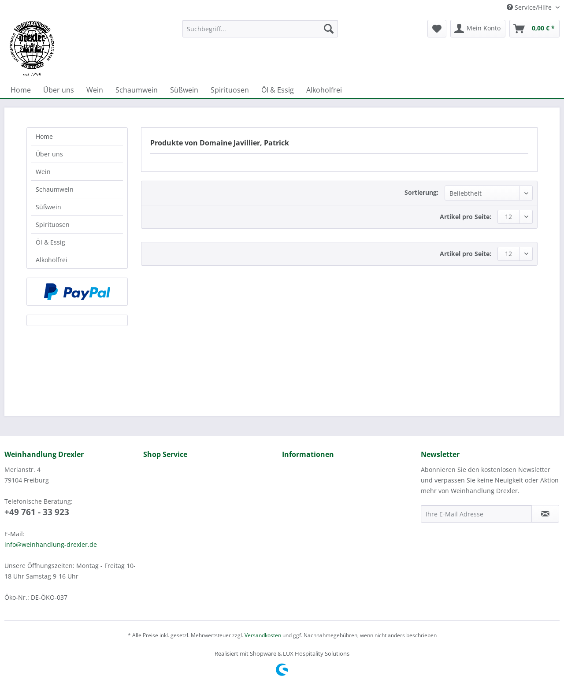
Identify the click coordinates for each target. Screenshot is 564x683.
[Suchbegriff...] (260, 28)
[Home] (20, 90)
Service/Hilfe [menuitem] (530, 7)
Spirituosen (53, 224)
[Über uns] (58, 90)
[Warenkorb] (534, 28)
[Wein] (94, 90)
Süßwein (48, 207)
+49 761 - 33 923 (36, 512)
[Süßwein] (184, 90)
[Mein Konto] (477, 28)
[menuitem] (260, 33)
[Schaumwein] (136, 90)
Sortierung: (421, 192)
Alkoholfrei (51, 260)
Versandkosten (263, 635)
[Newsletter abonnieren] (545, 514)
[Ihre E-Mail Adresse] (476, 514)
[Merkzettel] (436, 28)
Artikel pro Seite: (465, 216)
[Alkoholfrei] (324, 90)
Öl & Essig (50, 242)
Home (44, 136)
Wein (43, 171)
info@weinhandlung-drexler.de (50, 544)
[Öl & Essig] (277, 90)
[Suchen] (328, 28)
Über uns (49, 154)
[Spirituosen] (229, 90)
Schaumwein (55, 189)
